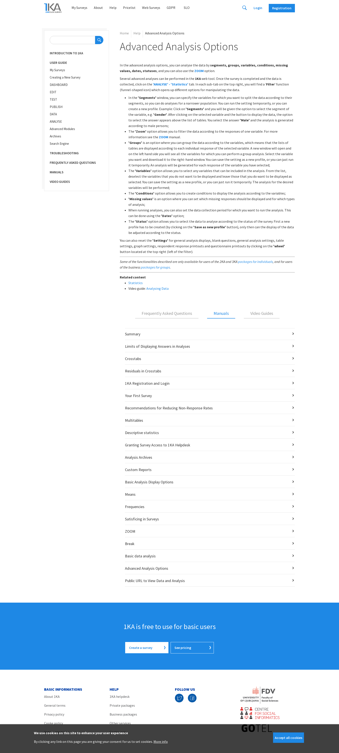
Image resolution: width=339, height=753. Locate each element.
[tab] (166, 314)
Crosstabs (133, 358)
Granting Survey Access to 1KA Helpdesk (157, 444)
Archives (55, 136)
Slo (187, 7)
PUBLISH (56, 107)
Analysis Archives (138, 457)
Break (129, 543)
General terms (55, 705)
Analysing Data (157, 288)
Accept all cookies (288, 737)
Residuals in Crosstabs (143, 370)
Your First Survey (138, 395)
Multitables (134, 420)
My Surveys (79, 7)
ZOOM (163, 137)
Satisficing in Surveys (142, 518)
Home (124, 33)
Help (113, 7)
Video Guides (60, 182)
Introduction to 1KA (66, 53)
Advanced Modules (62, 129)
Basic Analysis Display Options (149, 481)
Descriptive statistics (142, 432)
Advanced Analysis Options (146, 568)
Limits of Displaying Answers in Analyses (157, 346)
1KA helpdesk (120, 696)
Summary (132, 333)
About (98, 7)
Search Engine (59, 144)
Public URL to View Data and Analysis (155, 580)
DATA (53, 114)
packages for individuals (255, 261)
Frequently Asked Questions (73, 163)
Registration (281, 8)
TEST (53, 99)
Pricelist (129, 7)
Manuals (56, 172)
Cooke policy (53, 723)
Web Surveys (151, 7)
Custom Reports (138, 469)
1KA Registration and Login (147, 383)
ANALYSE (56, 121)
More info (161, 741)
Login (258, 8)
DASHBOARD (59, 85)
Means (130, 494)
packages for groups (155, 267)
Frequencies (134, 506)
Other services (120, 723)
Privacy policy (54, 714)
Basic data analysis (140, 555)
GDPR (171, 7)
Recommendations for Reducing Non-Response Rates (169, 407)
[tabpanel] (207, 457)
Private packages (122, 705)
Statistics (135, 283)
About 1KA (52, 696)
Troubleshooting (64, 153)
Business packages (123, 714)
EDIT (53, 92)
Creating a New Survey (65, 77)
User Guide (58, 63)
